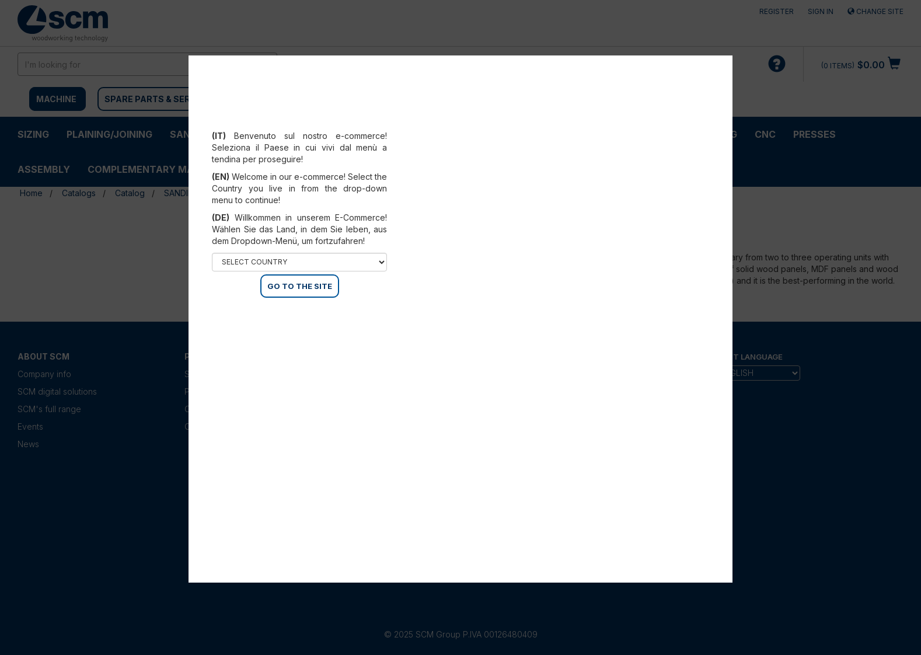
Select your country (300, 121)
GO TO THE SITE (299, 286)
